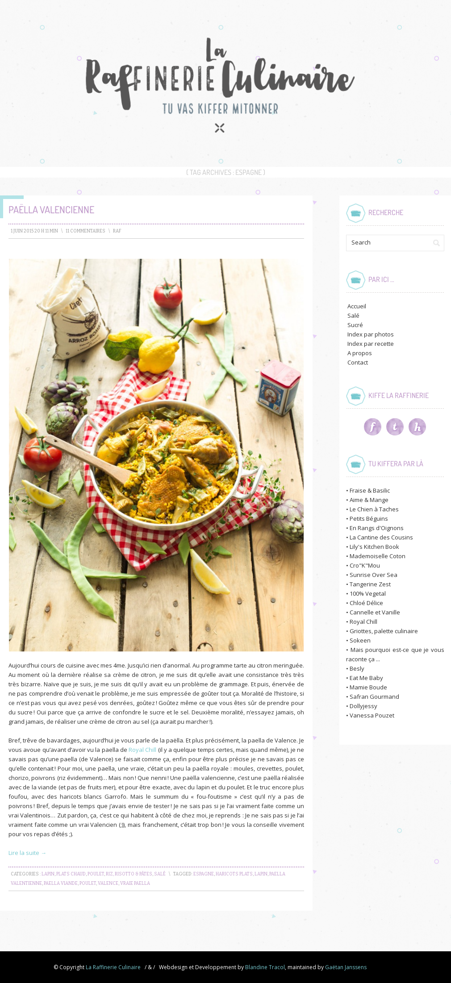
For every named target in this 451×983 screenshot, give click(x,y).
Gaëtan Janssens (346, 967)
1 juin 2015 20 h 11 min (34, 231)
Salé (160, 874)
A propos (359, 353)
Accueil (356, 306)
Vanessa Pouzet (372, 715)
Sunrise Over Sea (373, 575)
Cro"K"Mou (365, 565)
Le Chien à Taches (374, 509)
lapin (261, 874)
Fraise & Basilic (370, 490)
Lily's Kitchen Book (374, 547)
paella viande (61, 883)
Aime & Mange (369, 500)
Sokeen (360, 640)
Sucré (355, 325)
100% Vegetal (368, 593)
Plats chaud (71, 874)
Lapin (48, 874)
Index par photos (370, 334)
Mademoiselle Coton (377, 556)
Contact (357, 362)
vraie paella (135, 883)
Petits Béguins (369, 518)
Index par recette (370, 344)
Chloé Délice (366, 603)
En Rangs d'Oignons (377, 528)
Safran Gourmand (374, 697)
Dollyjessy (363, 706)
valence (108, 883)
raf (117, 231)
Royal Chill (142, 750)
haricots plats (234, 874)
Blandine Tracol (265, 967)
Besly (357, 668)
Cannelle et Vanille (375, 612)
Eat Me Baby (366, 678)
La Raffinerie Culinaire (113, 967)
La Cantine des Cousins (381, 537)
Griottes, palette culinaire (384, 631)
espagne (203, 874)
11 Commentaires (85, 231)
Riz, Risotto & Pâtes (129, 874)
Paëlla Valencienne (51, 209)
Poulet (96, 874)
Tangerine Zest (370, 584)
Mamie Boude (368, 687)
